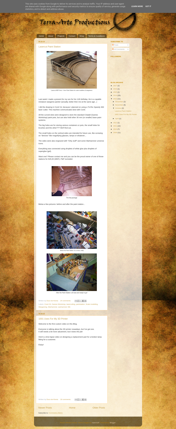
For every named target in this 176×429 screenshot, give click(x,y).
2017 (115, 86)
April (117, 118)
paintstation (80, 304)
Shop (82, 36)
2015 (115, 92)
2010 (115, 129)
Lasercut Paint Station (50, 46)
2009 (115, 132)
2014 (115, 95)
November (119, 105)
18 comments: (65, 399)
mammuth (95, 423)
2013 (115, 99)
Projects (61, 36)
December (119, 102)
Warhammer (52, 307)
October (118, 108)
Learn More (137, 6)
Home (41, 36)
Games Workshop (59, 304)
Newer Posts (45, 407)
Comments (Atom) (56, 413)
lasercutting (70, 304)
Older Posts (99, 407)
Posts (115, 45)
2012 (115, 123)
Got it (148, 6)
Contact (72, 36)
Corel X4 (47, 304)
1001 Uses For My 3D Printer (53, 319)
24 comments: (65, 301)
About (50, 36)
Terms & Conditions (96, 36)
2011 (115, 126)
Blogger (113, 423)
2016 (115, 89)
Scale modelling (92, 304)
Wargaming (43, 307)
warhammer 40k (64, 307)
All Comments (118, 49)
